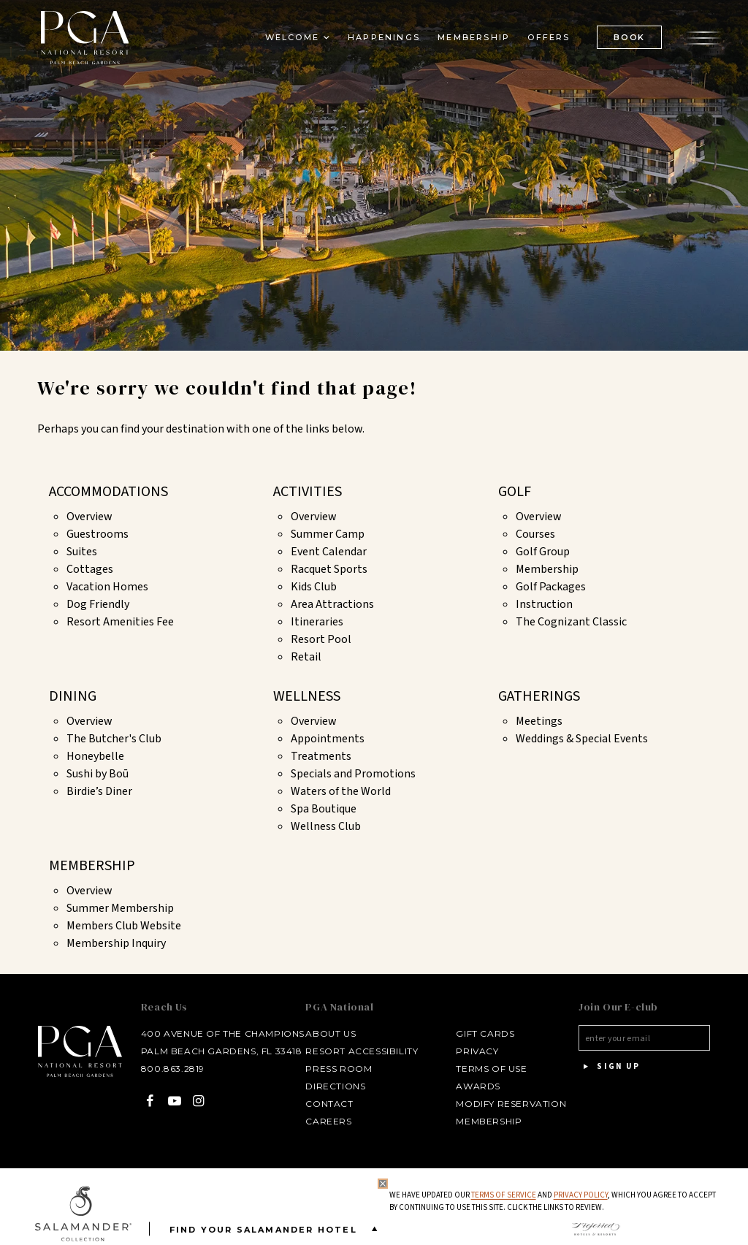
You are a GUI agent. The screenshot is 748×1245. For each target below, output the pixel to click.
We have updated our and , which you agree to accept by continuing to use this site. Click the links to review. (552, 1201)
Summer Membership (120, 908)
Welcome (289, 41)
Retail (306, 657)
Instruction (544, 604)
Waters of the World (341, 791)
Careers (326, 1121)
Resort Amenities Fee (120, 622)
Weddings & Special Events (582, 739)
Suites (81, 552)
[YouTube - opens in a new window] (170, 1100)
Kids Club (314, 587)
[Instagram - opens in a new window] (194, 1100)
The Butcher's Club (113, 739)
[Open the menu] (700, 40)
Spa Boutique (323, 809)
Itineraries (317, 622)
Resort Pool (321, 639)
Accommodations (108, 491)
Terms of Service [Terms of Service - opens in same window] (502, 1194)
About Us (328, 1033)
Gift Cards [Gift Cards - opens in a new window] (483, 1033)
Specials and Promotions (353, 774)
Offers (545, 41)
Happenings (381, 41)
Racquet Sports (329, 569)
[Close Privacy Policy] (382, 1183)
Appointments (328, 739)
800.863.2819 (167, 1068)
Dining (72, 696)
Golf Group (543, 552)
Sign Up (608, 1067)
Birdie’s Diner (99, 791)
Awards (476, 1086)
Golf (514, 491)
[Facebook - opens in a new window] (145, 1100)
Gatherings (539, 696)
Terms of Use (489, 1068)
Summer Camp (328, 534)
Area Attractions (332, 604)
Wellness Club (326, 826)
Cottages (89, 569)
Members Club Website (123, 926)
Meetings (539, 721)
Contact (327, 1103)
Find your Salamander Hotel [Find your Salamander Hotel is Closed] (276, 1228)
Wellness (306, 696)
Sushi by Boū (97, 774)
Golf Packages (551, 587)
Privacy (475, 1051)
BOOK (626, 40)
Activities (307, 491)
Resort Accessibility (359, 1051)
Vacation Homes (107, 587)
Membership (547, 569)
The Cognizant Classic (571, 622)
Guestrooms (97, 534)
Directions (333, 1086)
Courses (535, 534)
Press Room (336, 1068)
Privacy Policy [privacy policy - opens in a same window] (580, 1194)
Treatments (321, 756)
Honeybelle (95, 756)
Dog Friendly (97, 604)
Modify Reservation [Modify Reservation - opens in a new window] (509, 1103)
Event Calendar (329, 552)
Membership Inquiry (116, 943)
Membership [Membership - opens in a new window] (471, 41)
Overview (89, 517)
